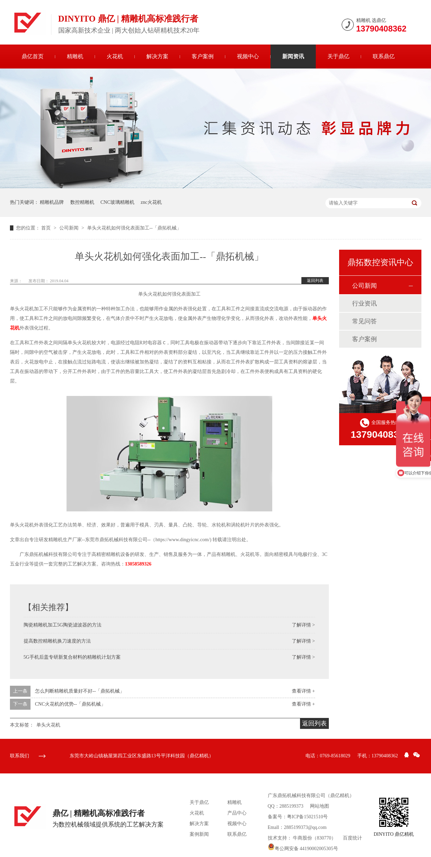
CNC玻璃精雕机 (117, 202)
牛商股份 (302, 838)
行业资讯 (364, 303)
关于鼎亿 (338, 56)
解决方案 (157, 56)
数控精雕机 (82, 202)
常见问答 (364, 321)
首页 (46, 228)
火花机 (115, 56)
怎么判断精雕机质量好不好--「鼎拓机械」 (79, 691)
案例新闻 (199, 834)
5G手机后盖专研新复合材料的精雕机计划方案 (72, 657)
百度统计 (352, 838)
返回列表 (315, 280)
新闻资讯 (293, 56)
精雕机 (75, 56)
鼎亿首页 (33, 56)
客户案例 (203, 56)
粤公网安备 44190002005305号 (303, 848)
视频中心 (248, 56)
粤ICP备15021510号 (307, 816)
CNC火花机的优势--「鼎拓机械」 (70, 704)
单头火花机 (48, 725)
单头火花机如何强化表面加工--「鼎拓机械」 (134, 228)
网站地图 (319, 806)
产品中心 (237, 813)
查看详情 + (303, 691)
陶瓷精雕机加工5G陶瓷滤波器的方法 (62, 625)
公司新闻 (69, 228)
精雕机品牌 (52, 202)
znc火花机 (151, 202)
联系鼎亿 (384, 56)
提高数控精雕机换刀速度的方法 (57, 641)
